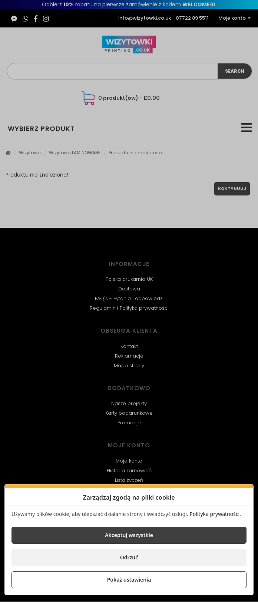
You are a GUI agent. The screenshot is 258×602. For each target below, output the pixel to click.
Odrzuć (129, 557)
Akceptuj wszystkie (129, 535)
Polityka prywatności (214, 513)
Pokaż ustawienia (129, 579)
